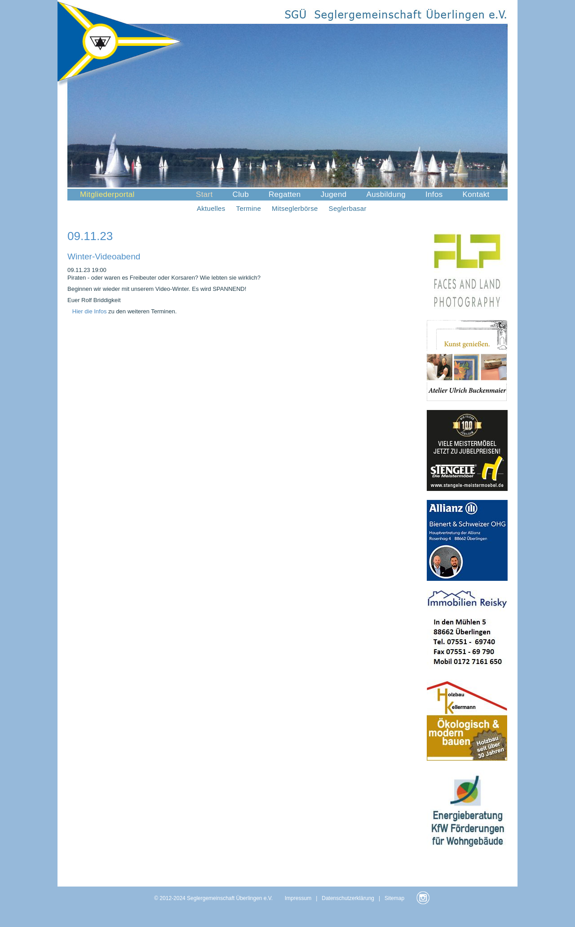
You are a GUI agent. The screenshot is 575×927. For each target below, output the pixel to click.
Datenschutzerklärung (348, 898)
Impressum (298, 898)
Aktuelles (211, 208)
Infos (434, 194)
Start (204, 194)
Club (241, 194)
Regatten (285, 194)
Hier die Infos (90, 311)
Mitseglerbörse (295, 208)
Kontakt (476, 194)
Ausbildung (386, 194)
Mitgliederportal (107, 194)
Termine (248, 208)
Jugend (334, 194)
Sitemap (394, 898)
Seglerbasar (348, 208)
